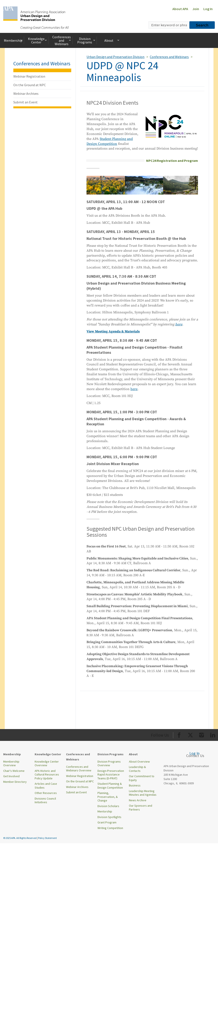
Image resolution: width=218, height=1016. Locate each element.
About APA (180, 9)
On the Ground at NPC (29, 85)
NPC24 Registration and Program (172, 160)
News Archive (137, 800)
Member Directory (15, 782)
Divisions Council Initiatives (45, 800)
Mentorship (104, 811)
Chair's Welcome (14, 771)
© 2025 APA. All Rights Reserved (20, 838)
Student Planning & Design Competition (110, 785)
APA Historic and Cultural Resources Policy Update (47, 774)
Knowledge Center (37, 40)
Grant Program (106, 822)
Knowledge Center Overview (47, 763)
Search (202, 25)
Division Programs (86, 40)
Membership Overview (11, 763)
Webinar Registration (29, 76)
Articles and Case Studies (46, 785)
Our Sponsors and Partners (140, 807)
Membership (13, 40)
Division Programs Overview (109, 763)
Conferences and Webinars (62, 40)
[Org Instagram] (201, 734)
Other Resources (46, 793)
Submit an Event (25, 102)
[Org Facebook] (179, 734)
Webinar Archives (26, 93)
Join (195, 9)
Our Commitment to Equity (141, 778)
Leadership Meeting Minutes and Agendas (142, 793)
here (134, 389)
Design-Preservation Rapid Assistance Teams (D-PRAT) (110, 774)
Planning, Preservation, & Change (107, 796)
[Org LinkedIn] (212, 734)
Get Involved (11, 776)
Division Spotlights (109, 817)
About (112, 40)
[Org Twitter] (190, 734)
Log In (208, 9)
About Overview (139, 761)
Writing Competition (110, 828)
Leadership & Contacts (137, 769)
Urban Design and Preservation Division (115, 57)
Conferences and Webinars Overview (78, 768)
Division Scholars (108, 806)
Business (135, 785)
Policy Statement (47, 838)
